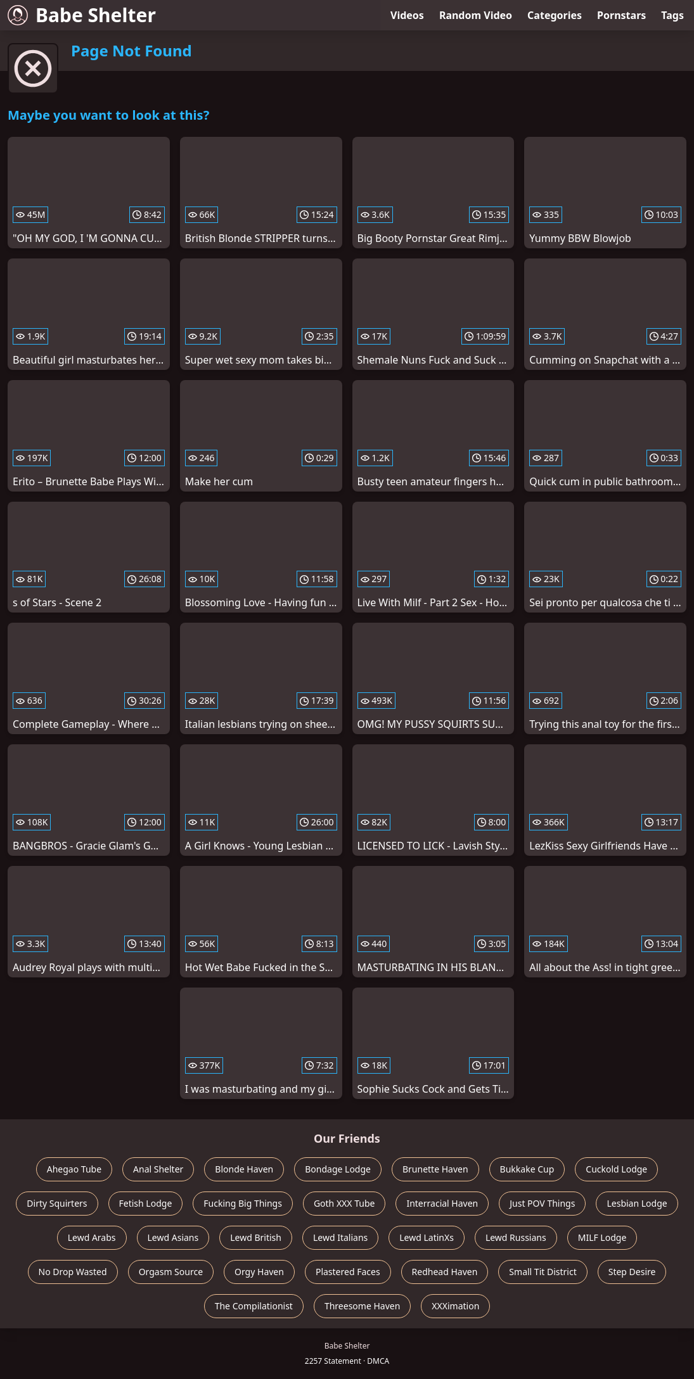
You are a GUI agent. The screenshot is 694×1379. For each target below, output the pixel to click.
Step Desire (632, 1272)
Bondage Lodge (338, 1169)
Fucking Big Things (242, 1203)
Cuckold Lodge (616, 1169)
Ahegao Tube (74, 1169)
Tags (672, 15)
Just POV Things (542, 1203)
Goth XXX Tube (344, 1203)
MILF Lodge (602, 1237)
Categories (554, 15)
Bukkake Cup (527, 1169)
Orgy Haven (259, 1272)
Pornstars (621, 15)
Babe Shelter (82, 15)
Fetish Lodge (145, 1203)
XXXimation (455, 1306)
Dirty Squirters (57, 1203)
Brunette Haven (435, 1169)
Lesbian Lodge (637, 1203)
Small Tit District (542, 1272)
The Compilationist (254, 1306)
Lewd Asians (173, 1237)
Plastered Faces (348, 1272)
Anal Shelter (158, 1169)
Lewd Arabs (92, 1237)
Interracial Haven (442, 1203)
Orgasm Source (171, 1272)
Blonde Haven (244, 1169)
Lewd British (255, 1237)
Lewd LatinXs (426, 1237)
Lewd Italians (340, 1237)
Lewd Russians (515, 1237)
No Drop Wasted (73, 1272)
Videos (407, 15)
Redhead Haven (445, 1272)
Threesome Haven (362, 1306)
